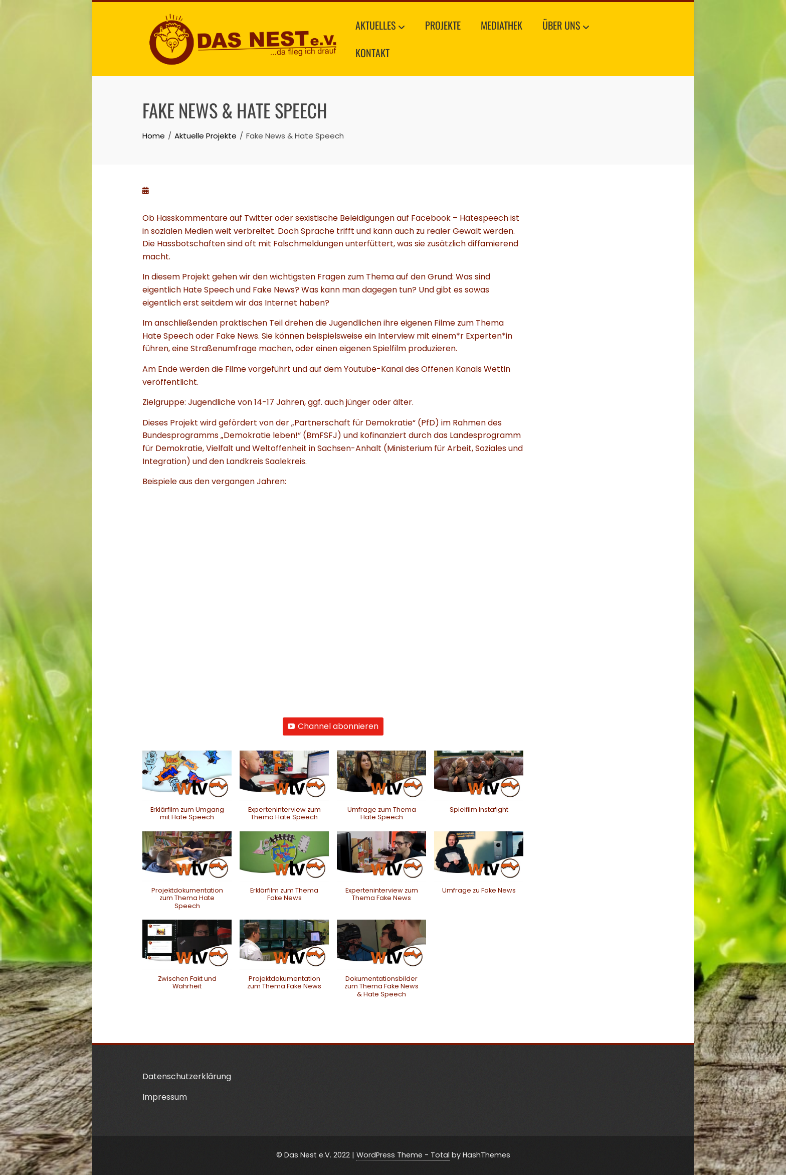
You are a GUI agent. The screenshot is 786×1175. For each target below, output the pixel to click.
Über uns (566, 27)
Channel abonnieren (333, 726)
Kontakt (372, 52)
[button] (187, 791)
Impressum (164, 1097)
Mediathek (501, 25)
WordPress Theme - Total (403, 1155)
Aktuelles (380, 27)
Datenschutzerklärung (186, 1076)
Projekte (443, 25)
